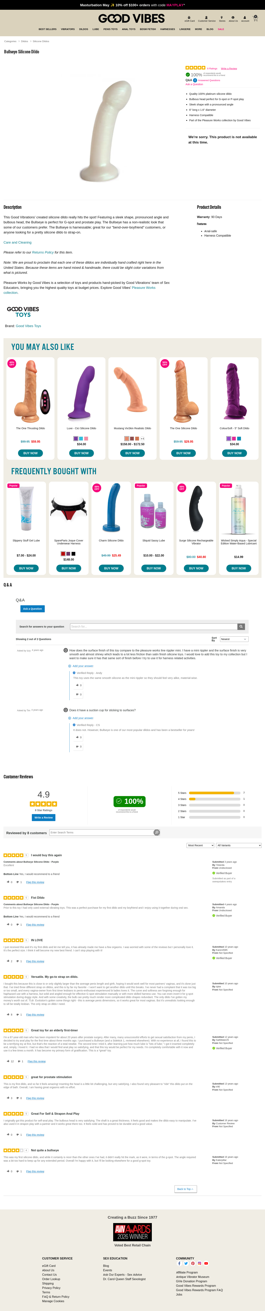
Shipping (48, 1283)
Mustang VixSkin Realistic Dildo (132, 428)
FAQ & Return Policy (55, 1296)
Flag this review (35, 882)
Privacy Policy (51, 1288)
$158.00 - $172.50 (132, 444)
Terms (46, 1292)
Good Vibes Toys (28, 326)
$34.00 (81, 444)
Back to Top (185, 1189)
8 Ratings (212, 68)
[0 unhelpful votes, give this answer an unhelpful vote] (78, 694)
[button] (76, 439)
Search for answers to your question (42, 626)
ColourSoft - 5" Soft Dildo (234, 428)
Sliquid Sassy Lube (153, 540)
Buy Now (30, 453)
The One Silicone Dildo (183, 428)
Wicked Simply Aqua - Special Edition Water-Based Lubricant (239, 542)
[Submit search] (241, 626)
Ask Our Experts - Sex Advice (122, 1274)
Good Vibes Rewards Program (196, 1285)
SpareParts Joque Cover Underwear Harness (68, 542)
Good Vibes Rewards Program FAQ (199, 1290)
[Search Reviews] (105, 832)
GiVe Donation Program (191, 1281)
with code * (132, 5)
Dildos (24, 41)
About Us (48, 1270)
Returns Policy (43, 252)
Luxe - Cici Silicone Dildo (81, 428)
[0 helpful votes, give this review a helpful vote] (9, 882)
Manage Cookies (53, 1301)
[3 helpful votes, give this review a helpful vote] (9, 1098)
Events (107, 1270)
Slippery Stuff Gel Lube (26, 540)
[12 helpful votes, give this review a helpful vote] (9, 1061)
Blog (106, 1266)
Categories (10, 41)
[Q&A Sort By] (234, 639)
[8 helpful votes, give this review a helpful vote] (9, 1014)
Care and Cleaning (17, 242)
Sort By (214, 639)
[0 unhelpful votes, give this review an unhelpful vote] (18, 1098)
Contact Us (49, 1274)
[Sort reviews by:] (200, 845)
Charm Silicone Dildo (111, 540)
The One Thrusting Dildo (30, 428)
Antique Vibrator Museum (192, 1277)
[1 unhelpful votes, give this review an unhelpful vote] (18, 882)
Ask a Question (194, 84)
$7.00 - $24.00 (26, 555)
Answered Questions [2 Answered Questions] (209, 80)
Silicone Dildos (41, 41)
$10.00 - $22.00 (153, 555)
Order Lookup (51, 1279)
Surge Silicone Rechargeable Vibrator (196, 542)
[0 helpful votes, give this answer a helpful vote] (78, 685)
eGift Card (49, 1266)
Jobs (179, 1294)
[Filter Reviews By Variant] (239, 845)
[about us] (233, 19)
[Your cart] (255, 19)
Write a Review (229, 68)
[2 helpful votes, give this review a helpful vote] (9, 961)
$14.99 (238, 557)
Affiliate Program (187, 1272)
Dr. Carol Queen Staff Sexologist (124, 1279)
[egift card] (189, 19)
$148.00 (68, 559)
